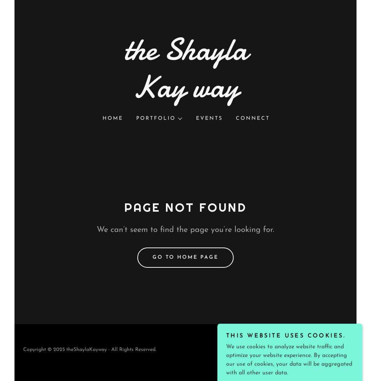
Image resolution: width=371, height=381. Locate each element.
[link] (185, 95)
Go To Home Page (186, 257)
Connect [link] (253, 118)
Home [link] (113, 118)
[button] (159, 118)
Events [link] (209, 118)
